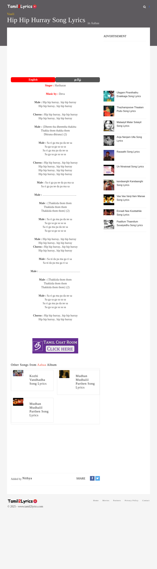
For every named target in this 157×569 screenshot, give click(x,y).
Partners (117, 500)
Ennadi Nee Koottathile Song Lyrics (129, 213)
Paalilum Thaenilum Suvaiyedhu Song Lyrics (130, 223)
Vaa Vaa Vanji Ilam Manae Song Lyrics (131, 198)
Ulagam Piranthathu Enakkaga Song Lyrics (129, 94)
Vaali (10, 14)
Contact (146, 500)
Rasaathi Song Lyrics (128, 151)
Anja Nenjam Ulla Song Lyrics (129, 139)
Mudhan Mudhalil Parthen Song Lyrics (85, 381)
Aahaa (95, 23)
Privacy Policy (131, 500)
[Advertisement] (55, 52)
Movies (105, 500)
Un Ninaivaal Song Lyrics (130, 166)
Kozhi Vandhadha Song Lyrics (38, 379)
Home (96, 500)
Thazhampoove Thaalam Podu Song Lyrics (130, 109)
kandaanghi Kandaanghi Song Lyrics (130, 183)
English (33, 79)
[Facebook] (149, 7)
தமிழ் (77, 79)
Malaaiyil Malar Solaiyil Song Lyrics (129, 124)
